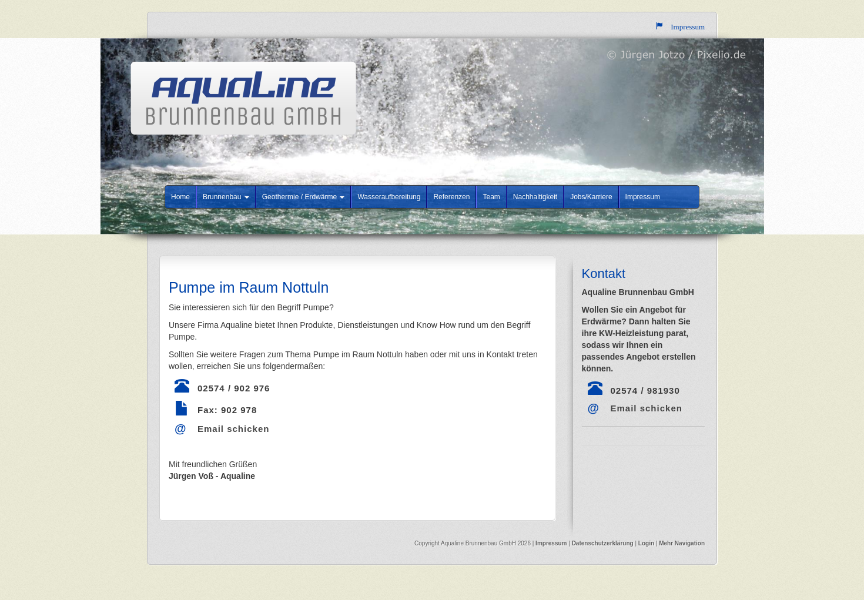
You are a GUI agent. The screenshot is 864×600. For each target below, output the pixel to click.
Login (646, 543)
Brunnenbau (226, 197)
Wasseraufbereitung (388, 197)
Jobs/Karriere (591, 197)
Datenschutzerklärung (603, 543)
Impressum (642, 197)
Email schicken (233, 429)
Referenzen (451, 197)
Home (180, 197)
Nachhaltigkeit (535, 197)
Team (491, 197)
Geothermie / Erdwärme (303, 197)
